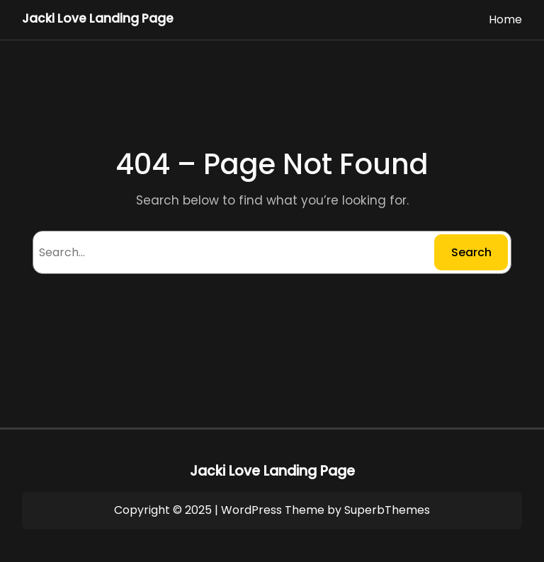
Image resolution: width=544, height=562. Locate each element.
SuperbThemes (387, 510)
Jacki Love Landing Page (98, 18)
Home (505, 19)
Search (471, 252)
